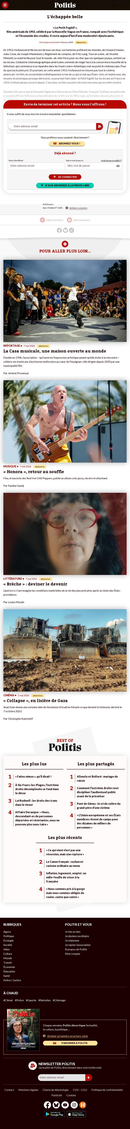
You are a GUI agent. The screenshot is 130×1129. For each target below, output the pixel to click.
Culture (7, 953)
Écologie (8, 940)
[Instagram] (74, 1105)
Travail (7, 962)
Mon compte (72, 953)
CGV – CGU (80, 1089)
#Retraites (44, 1000)
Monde (7, 958)
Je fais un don (72, 931)
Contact (9, 1089)
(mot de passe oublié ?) (111, 160)
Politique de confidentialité (107, 1089)
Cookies (71, 1095)
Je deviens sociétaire (77, 936)
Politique (8, 936)
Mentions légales (28, 1089)
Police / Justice (12, 980)
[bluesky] (56, 1105)
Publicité (56, 1095)
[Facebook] (47, 1105)
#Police (19, 1000)
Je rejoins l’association (78, 944)
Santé (6, 975)
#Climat (8, 1000)
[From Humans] (82, 1105)
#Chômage (59, 1000)
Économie (9, 966)
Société (7, 944)
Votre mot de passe (74, 160)
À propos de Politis (76, 949)
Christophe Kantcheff (49, 42)
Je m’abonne (72, 940)
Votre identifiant (15, 160)
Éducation (9, 971)
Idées (6, 949)
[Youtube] (65, 1105)
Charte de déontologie (56, 1089)
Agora (7, 931)
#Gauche (31, 1000)
